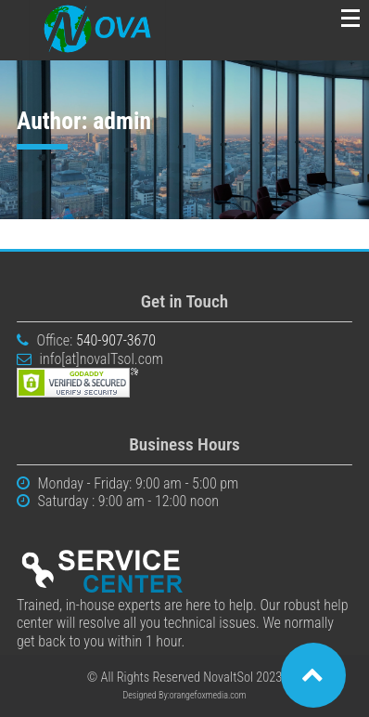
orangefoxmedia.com (208, 695)
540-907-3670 (116, 340)
